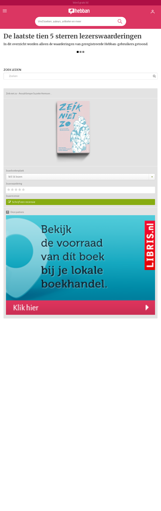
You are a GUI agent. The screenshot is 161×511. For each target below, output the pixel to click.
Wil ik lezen (15, 176)
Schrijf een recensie (21, 201)
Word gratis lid (80, 2)
